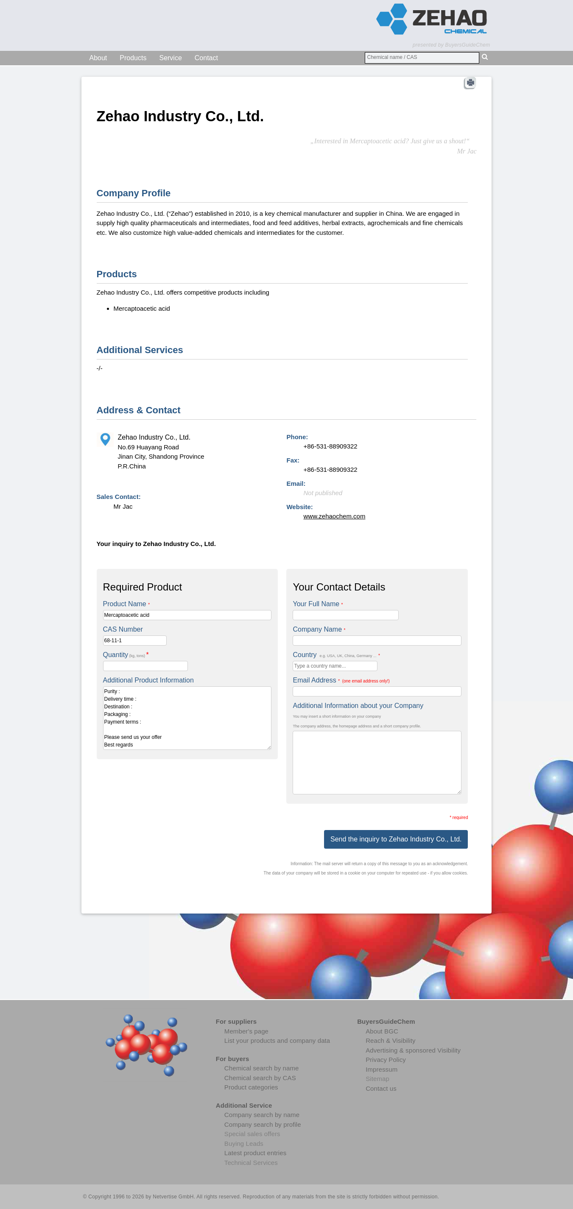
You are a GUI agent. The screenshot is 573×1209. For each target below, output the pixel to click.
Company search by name (261, 1114)
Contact (206, 57)
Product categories (251, 1087)
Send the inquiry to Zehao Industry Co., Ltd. (396, 839)
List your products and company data (277, 1040)
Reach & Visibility (390, 1040)
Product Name (126, 603)
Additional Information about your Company (358, 705)
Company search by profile (262, 1124)
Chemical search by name (261, 1068)
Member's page (246, 1031)
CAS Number (123, 629)
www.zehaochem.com (334, 516)
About (98, 57)
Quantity (126, 654)
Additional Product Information (148, 680)
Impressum (381, 1069)
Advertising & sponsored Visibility (413, 1050)
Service (170, 57)
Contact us (381, 1088)
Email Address (341, 680)
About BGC (382, 1031)
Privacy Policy (386, 1059)
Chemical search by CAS (260, 1077)
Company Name (319, 629)
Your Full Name (318, 603)
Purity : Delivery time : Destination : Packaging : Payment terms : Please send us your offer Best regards (187, 718)
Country (336, 654)
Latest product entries (255, 1152)
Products (133, 57)
